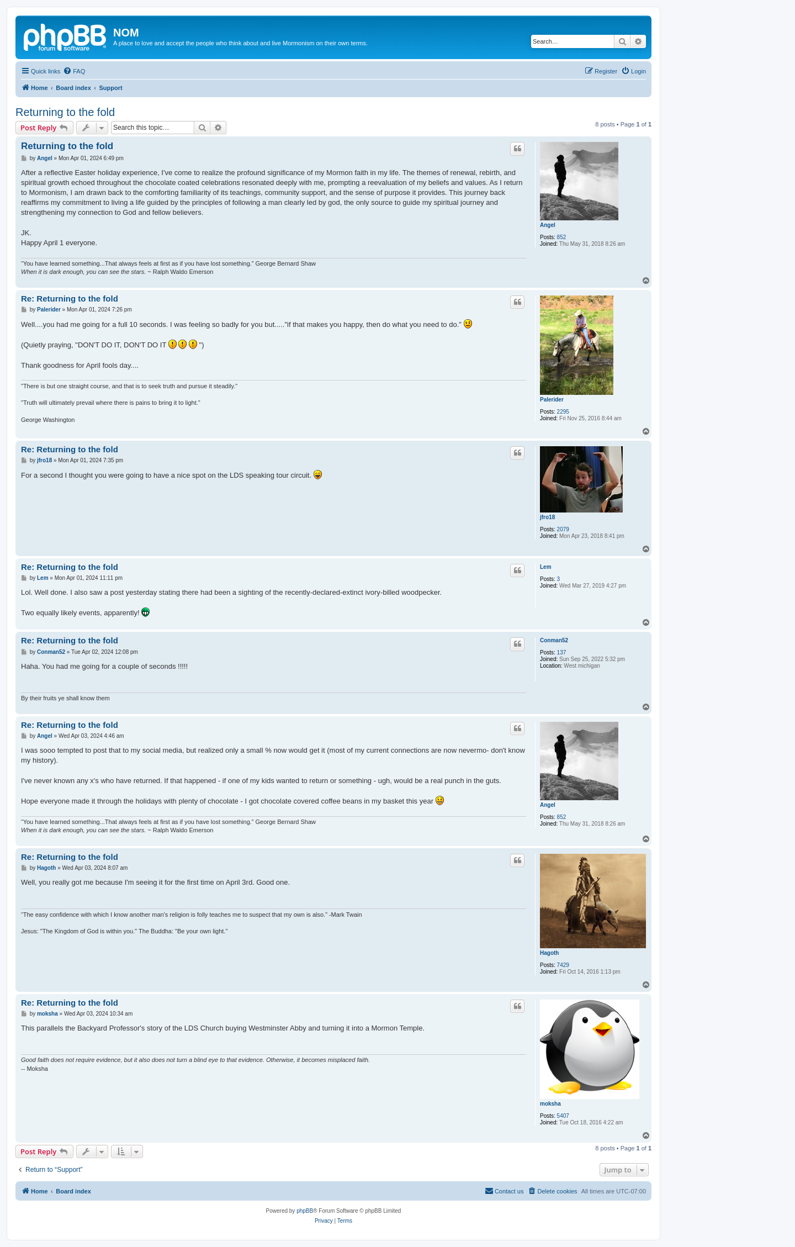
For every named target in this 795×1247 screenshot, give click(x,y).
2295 (563, 412)
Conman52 (554, 640)
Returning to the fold (65, 112)
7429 (563, 965)
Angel (547, 225)
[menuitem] (74, 71)
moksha (550, 1104)
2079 (563, 529)
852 (561, 237)
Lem (546, 567)
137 (561, 652)
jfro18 (547, 517)
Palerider (552, 400)
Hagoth (549, 953)
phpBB (304, 1211)
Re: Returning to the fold (69, 298)
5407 (563, 1116)
